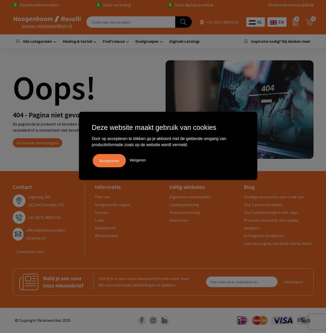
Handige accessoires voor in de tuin (274, 196)
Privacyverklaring (184, 212)
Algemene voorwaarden (190, 196)
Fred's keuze (114, 41)
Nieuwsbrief (105, 227)
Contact (102, 212)
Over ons (102, 196)
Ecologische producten (264, 235)
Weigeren (138, 159)
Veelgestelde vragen (112, 204)
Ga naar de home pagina (37, 142)
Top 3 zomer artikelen (263, 204)
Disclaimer (178, 220)
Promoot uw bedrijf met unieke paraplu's (271, 224)
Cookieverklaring (184, 204)
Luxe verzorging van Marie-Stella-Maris (278, 243)
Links (99, 220)
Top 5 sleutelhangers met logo (271, 212)
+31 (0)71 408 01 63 (222, 22)
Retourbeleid (106, 235)
